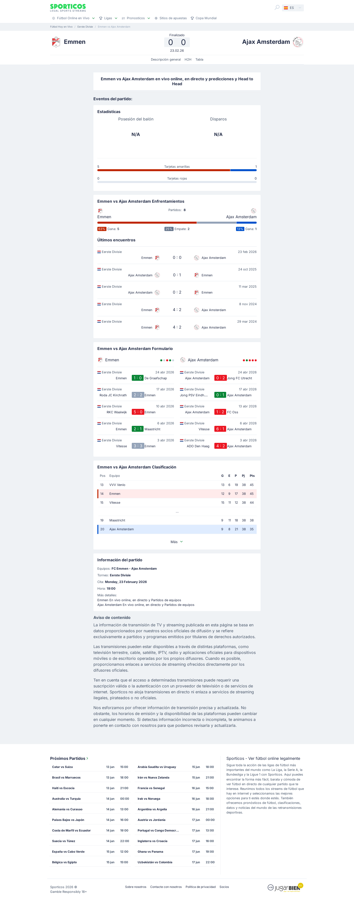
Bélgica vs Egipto (64, 862)
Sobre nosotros (135, 887)
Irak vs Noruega (149, 798)
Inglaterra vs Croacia (152, 841)
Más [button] (177, 542)
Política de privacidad (201, 887)
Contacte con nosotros (166, 887)
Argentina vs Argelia (152, 809)
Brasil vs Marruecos (66, 777)
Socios (224, 887)
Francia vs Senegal (151, 788)
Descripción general (166, 59)
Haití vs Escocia (63, 788)
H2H (188, 59)
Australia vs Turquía (66, 798)
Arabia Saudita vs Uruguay (157, 767)
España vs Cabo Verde (68, 851)
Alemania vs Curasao (67, 809)
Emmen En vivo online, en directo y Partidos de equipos (139, 600)
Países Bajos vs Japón (68, 820)
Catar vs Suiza (62, 767)
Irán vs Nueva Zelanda (153, 777)
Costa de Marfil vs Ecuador (71, 830)
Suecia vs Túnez (63, 841)
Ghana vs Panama (150, 851)
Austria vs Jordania (151, 820)
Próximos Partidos (69, 758)
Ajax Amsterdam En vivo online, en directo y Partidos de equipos (145, 605)
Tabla (199, 59)
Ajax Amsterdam (241, 216)
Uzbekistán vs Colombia (155, 862)
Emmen (104, 216)
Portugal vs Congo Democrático (160, 830)
